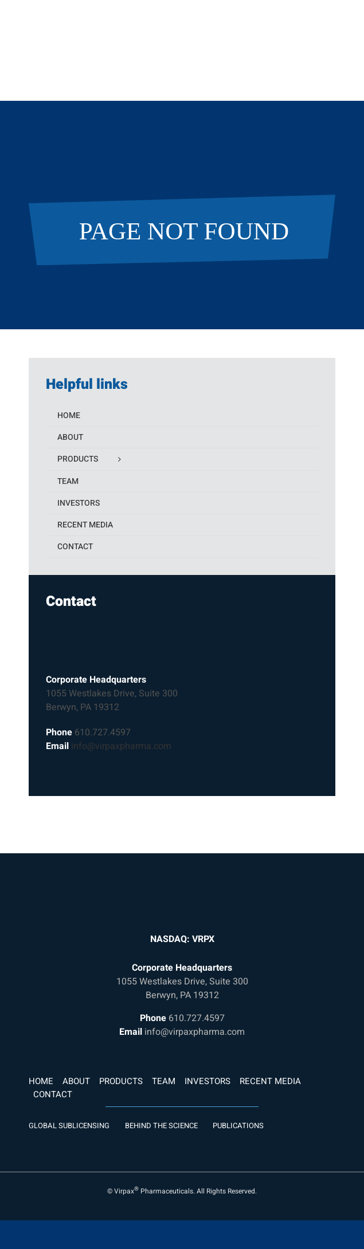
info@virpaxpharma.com (121, 746)
